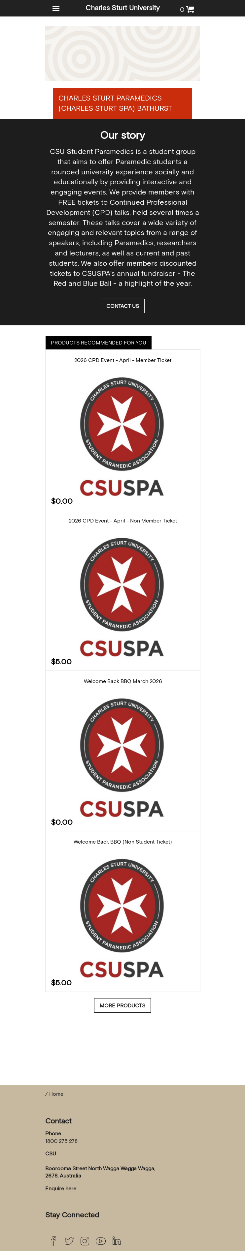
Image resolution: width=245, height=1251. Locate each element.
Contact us (122, 306)
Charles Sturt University (122, 8)
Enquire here (60, 1188)
